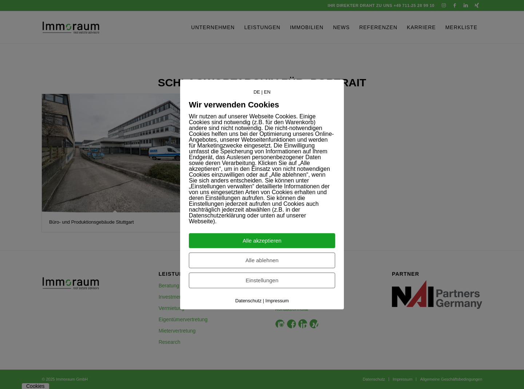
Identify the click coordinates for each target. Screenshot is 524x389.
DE (257, 92)
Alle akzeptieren (262, 241)
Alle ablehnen (262, 261)
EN (267, 92)
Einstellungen (262, 281)
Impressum (277, 301)
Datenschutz (248, 301)
